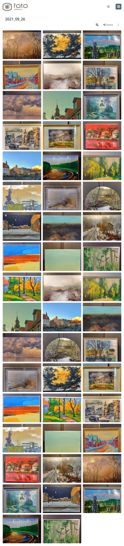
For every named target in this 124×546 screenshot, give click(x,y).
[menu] (118, 6)
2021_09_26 (15, 19)
